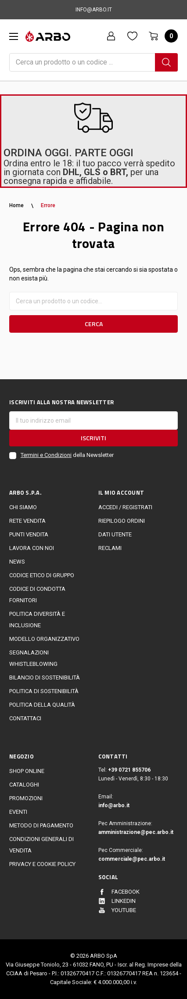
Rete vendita (27, 520)
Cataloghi (24, 784)
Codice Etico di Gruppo (41, 575)
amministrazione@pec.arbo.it (135, 832)
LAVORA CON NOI (31, 548)
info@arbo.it (113, 805)
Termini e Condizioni (46, 455)
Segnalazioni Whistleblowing (33, 658)
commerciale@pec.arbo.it (131, 859)
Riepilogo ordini (121, 520)
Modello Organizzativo (44, 639)
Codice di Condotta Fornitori (37, 595)
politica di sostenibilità (44, 691)
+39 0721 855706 (129, 770)
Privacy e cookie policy (42, 864)
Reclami (110, 548)
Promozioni (26, 798)
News (17, 561)
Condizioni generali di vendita (41, 845)
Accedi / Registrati (125, 507)
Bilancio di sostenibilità (44, 677)
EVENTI (18, 812)
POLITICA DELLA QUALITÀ (42, 704)
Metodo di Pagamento (41, 825)
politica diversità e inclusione (37, 620)
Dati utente (115, 534)
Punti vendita (28, 534)
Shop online (26, 771)
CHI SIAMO (23, 507)
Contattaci (25, 718)
